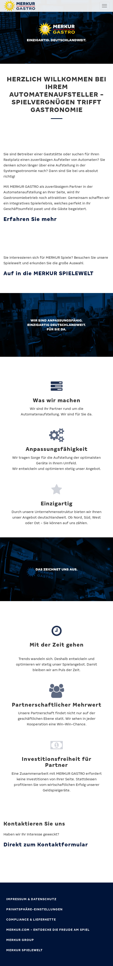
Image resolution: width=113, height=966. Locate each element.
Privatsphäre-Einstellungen (34, 909)
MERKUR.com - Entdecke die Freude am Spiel (48, 929)
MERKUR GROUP (20, 940)
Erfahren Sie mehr (30, 219)
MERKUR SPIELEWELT (24, 950)
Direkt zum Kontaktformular (45, 845)
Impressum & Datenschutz (31, 899)
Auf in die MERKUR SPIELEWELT (48, 273)
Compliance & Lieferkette (31, 919)
